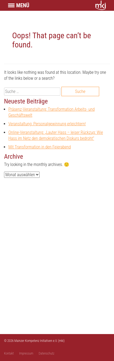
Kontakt (9, 353)
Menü (22, 5)
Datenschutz (46, 353)
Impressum (26, 353)
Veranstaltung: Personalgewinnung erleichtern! (47, 123)
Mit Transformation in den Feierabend (39, 147)
